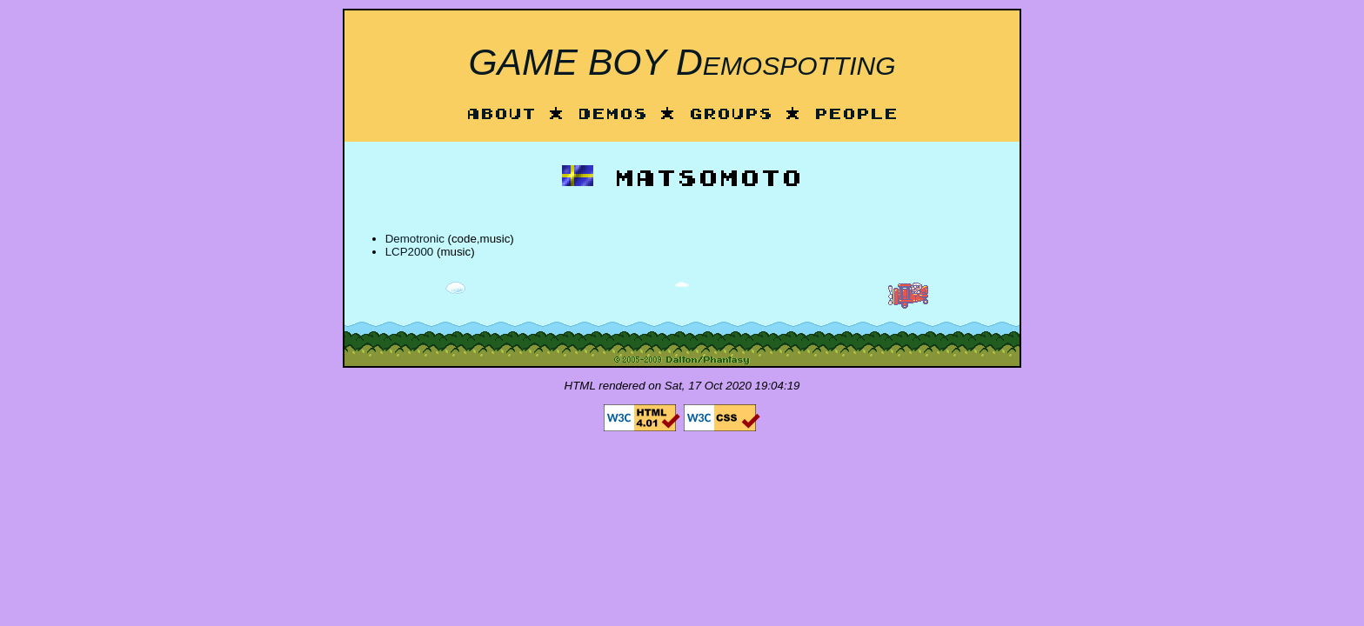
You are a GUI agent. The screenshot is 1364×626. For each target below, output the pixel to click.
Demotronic (415, 238)
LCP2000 (409, 251)
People (856, 115)
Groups (730, 115)
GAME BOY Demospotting (681, 62)
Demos (612, 115)
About (501, 115)
